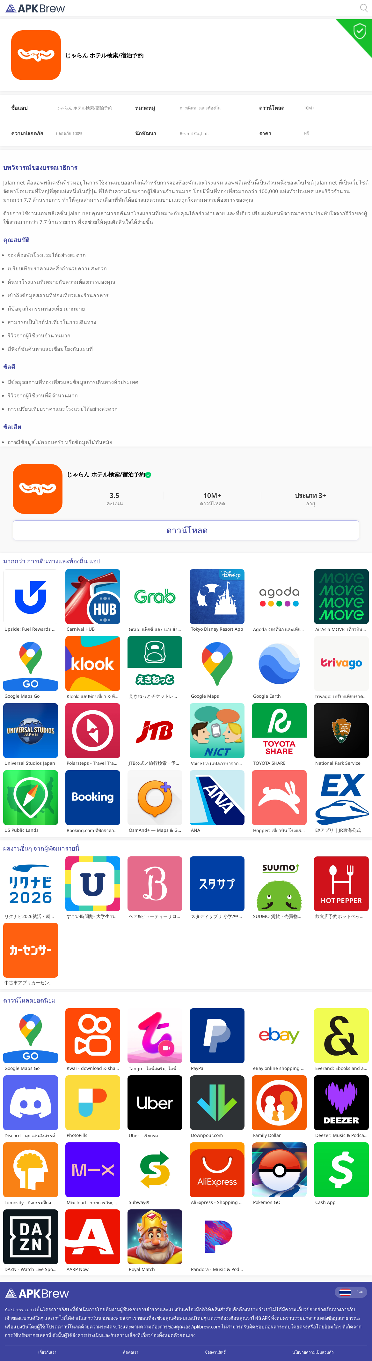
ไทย (351, 1292)
